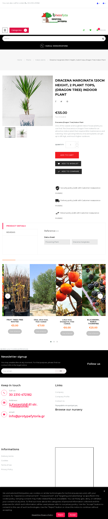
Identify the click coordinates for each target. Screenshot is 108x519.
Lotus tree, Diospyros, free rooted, (67, 322)
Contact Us (59, 401)
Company (59, 392)
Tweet (61, 101)
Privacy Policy (7, 469)
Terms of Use (6, 465)
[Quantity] (70, 144)
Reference (49, 231)
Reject (60, 515)
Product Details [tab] (16, 226)
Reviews (10, 232)
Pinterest (67, 101)
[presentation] (7, 296)
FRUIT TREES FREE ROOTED (15, 321)
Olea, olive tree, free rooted (41, 321)
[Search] (54, 38)
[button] (50, 341)
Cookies (4, 460)
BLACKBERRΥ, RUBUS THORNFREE (93, 322)
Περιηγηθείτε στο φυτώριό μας (66, 405)
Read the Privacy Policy (42, 515)
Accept (73, 515)
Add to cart (67, 155)
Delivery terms (7, 456)
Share (55, 101)
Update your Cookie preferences (14, 349)
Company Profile (62, 397)
